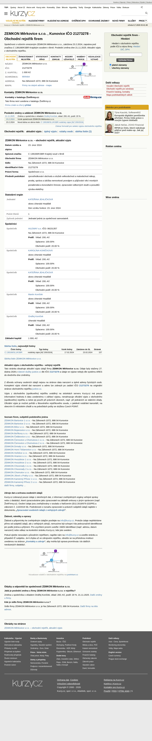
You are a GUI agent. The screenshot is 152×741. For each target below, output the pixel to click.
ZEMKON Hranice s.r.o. (15, 456)
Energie (88, 7)
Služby (132, 21)
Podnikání (87, 638)
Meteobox (135, 2)
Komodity (51, 7)
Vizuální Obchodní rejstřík (118, 86)
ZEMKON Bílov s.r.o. (14, 427)
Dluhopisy (60, 645)
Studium (149, 2)
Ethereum (77, 652)
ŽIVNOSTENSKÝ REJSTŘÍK (26, 58)
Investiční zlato (67, 659)
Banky (33, 638)
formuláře (91, 668)
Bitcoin (65, 7)
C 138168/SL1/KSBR (13, 352)
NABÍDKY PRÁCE (81, 58)
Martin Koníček (35, 294)
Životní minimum (10, 658)
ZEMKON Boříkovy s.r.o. (16, 433)
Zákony (106, 7)
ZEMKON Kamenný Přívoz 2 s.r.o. (20, 482)
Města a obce (88, 645)
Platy (47, 656)
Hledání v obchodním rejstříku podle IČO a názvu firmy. (125, 46)
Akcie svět (30, 7)
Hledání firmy (37, 21)
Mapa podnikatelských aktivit (119, 95)
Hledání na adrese (58, 21)
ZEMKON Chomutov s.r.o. (16, 472)
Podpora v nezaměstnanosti (41, 666)
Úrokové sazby (36, 642)
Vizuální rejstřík (16, 21)
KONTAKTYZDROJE (56, 58)
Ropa (58, 662)
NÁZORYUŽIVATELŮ (69, 58)
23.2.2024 (10, 119)
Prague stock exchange (118, 659)
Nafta (75, 662)
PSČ (96, 645)
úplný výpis (50, 131)
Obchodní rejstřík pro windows (120, 89)
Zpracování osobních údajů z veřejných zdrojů (41, 510)
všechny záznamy (119, 68)
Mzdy (42, 656)
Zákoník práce (88, 662)
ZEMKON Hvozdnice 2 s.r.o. (18, 462)
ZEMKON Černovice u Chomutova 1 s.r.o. (24, 440)
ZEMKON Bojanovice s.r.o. (17, 430)
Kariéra (115, 2)
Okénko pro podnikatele (118, 107)
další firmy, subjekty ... (15, 485)
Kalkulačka (96, 7)
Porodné (45, 663)
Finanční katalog (89, 655)
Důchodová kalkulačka (13, 645)
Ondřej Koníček (50, 116)
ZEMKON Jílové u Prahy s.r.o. (18, 475)
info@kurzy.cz (67, 520)
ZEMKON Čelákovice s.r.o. (17, 436)
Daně (85, 668)
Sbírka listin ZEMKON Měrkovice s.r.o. (22, 358)
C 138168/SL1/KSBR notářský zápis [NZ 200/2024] (62, 122)
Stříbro (76, 659)
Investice (60, 638)
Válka (119, 7)
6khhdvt (26, 76)
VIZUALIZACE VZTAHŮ (94, 58)
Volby (111, 648)
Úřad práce (34, 656)
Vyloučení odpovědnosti (68, 683)
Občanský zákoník (90, 658)
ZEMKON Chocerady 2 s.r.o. (18, 469)
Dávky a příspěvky (38, 660)
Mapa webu (118, 648)
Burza (58, 642)
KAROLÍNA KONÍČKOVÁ (40, 250)
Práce (112, 7)
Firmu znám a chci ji (18, 105)
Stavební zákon (89, 665)
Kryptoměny (61, 652)
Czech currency (115, 656)
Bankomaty (42, 638)
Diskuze (126, 7)
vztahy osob (66, 131)
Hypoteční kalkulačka (12, 662)
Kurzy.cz (7, 25)
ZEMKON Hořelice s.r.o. (16, 453)
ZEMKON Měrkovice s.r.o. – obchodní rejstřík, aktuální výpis (33, 628)
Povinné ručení (10, 665)
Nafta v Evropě (62, 665)
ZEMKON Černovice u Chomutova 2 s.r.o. (24, 443)
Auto (110, 642)
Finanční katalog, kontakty (118, 92)
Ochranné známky (98, 21)
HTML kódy (123, 691)
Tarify (80, 7)
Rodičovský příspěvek (12, 655)
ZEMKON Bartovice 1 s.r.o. (17, 420)
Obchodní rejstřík (18, 25)
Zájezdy (122, 2)
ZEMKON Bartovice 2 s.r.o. (17, 423)
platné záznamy (118, 65)
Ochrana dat (63, 680)
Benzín (69, 662)
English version (115, 652)
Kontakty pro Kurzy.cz (114, 687)
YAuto (129, 2)
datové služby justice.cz (29, 371)
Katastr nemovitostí (90, 648)
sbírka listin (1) (83, 131)
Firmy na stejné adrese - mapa (37, 85)
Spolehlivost (123, 642)
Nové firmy (118, 21)
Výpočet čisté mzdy (11, 642)
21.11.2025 (9, 116)
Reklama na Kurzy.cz (114, 680)
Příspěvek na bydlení (12, 652)
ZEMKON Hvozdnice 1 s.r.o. (18, 459)
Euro (41, 648)
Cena (116, 642)
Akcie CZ (21, 7)
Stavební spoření (45, 645)
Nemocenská (35, 663)
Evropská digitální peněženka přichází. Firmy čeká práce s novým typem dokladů (130, 117)
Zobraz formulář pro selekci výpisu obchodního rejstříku (78, 126)
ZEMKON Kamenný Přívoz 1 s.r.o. (20, 479)
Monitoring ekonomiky (117, 645)
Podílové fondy (70, 645)
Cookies (74, 680)
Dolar (46, 648)
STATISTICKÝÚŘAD (42, 58)
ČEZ (64, 642)
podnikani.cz (72, 575)
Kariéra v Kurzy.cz (112, 683)
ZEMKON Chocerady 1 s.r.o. (18, 466)
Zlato (58, 7)
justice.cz (36, 389)
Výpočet (18, 638)
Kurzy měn (40, 7)
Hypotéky (73, 7)
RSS (114, 691)
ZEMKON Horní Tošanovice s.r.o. (20, 449)
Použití (107, 691)
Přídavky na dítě (10, 648)
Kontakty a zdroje (35, 541)
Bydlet (142, 2)
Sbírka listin (10, 346)
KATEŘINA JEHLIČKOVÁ (40, 199)
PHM (64, 662)
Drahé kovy (61, 656)
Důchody (33, 670)
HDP (68, 648)
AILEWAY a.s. (35, 228)
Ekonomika (60, 648)
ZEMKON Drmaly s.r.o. (15, 446)
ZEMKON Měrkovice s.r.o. (35, 25)
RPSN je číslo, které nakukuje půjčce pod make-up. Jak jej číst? (130, 130)
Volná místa (41, 652)
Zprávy (13, 7)
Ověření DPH (79, 21)
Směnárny (34, 648)
